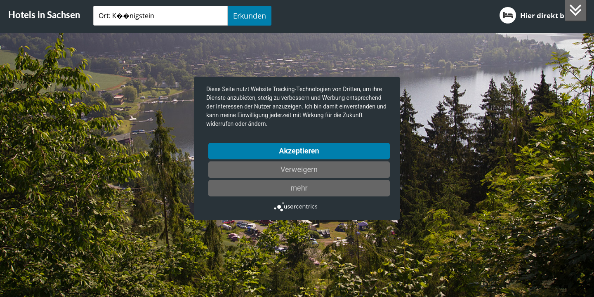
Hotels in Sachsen (44, 14)
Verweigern (299, 169)
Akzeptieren (299, 150)
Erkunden (249, 16)
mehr (298, 188)
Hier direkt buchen (543, 15)
